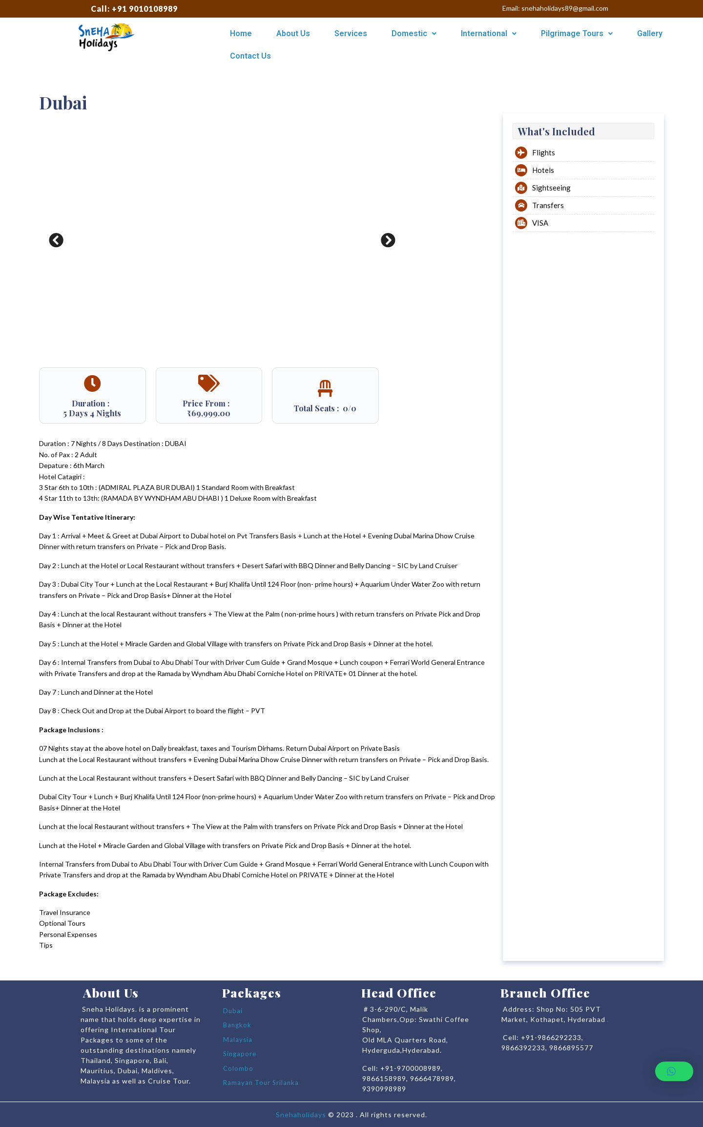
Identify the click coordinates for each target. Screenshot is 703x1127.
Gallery (649, 33)
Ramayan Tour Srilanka (261, 1082)
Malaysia (237, 1039)
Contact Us (250, 56)
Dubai (233, 1011)
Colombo (238, 1068)
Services (350, 33)
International (489, 33)
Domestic (414, 33)
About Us (293, 33)
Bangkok (237, 1025)
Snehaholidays (301, 1114)
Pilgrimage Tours (577, 33)
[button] (674, 1071)
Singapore (239, 1054)
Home (241, 33)
